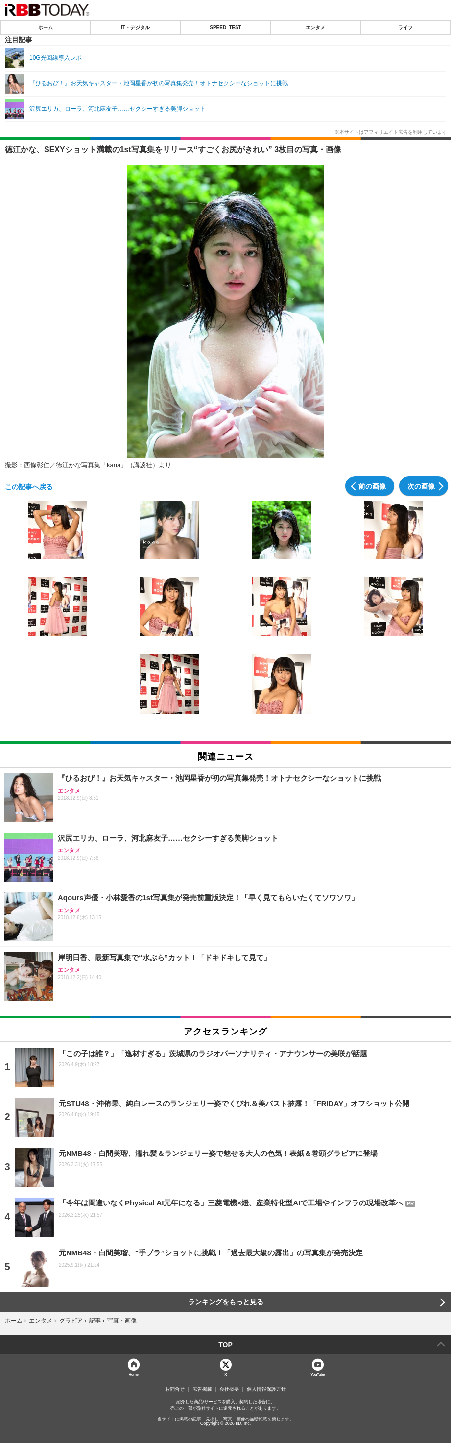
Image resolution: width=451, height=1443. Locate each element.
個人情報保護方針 (266, 1389)
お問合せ (175, 1389)
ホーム (45, 27)
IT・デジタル (135, 27)
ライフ (405, 27)
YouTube (317, 1374)
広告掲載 (202, 1389)
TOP (225, 1344)
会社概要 (229, 1389)
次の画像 (421, 485)
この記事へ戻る (29, 486)
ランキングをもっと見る (225, 1302)
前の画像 (372, 485)
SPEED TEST (225, 27)
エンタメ (315, 27)
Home (134, 1374)
